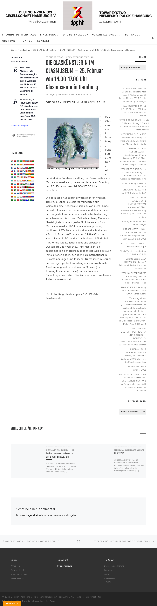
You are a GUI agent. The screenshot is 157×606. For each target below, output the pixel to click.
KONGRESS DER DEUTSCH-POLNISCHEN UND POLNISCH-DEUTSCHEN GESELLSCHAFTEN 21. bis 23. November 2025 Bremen (132, 336)
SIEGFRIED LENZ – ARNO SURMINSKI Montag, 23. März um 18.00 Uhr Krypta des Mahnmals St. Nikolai (133, 139)
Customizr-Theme (47, 601)
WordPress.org (18, 578)
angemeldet (32, 515)
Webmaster (109, 578)
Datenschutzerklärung (114, 565)
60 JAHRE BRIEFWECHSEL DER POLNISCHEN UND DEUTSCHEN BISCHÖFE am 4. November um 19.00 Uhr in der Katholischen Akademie (132, 382)
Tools (106, 574)
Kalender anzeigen (19, 125)
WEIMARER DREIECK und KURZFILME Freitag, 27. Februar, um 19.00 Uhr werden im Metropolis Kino (133, 174)
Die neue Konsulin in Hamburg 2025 (136, 368)
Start (13, 49)
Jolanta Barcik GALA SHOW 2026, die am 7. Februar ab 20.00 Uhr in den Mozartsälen (132, 263)
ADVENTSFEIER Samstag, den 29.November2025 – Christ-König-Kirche (133, 290)
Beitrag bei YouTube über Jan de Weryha (134, 223)
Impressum (109, 570)
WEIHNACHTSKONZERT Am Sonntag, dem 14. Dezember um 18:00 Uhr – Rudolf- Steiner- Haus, (133, 278)
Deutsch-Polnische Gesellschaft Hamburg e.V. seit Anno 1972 (43, 596)
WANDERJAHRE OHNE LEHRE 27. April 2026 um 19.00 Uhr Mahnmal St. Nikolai (133, 110)
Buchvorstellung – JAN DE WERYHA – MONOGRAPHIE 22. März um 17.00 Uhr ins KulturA (133, 188)
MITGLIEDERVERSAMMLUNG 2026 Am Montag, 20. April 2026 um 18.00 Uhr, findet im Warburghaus (134, 124)
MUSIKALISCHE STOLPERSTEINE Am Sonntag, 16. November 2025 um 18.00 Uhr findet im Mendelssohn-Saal (133, 356)
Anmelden (15, 565)
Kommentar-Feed (19, 574)
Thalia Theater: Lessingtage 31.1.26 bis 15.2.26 (133, 252)
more (108, 581)
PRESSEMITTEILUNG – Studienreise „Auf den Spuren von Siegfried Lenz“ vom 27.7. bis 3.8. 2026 (133, 234)
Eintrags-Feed (17, 570)
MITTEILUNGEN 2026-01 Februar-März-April (133, 245)
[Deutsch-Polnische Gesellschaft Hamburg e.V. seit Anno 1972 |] (78, 16)
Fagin (52, 94)
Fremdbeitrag (24, 49)
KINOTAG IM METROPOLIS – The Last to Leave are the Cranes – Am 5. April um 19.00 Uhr (60, 453)
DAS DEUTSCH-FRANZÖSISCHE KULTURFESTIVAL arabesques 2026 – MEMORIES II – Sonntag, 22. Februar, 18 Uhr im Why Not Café (132, 207)
